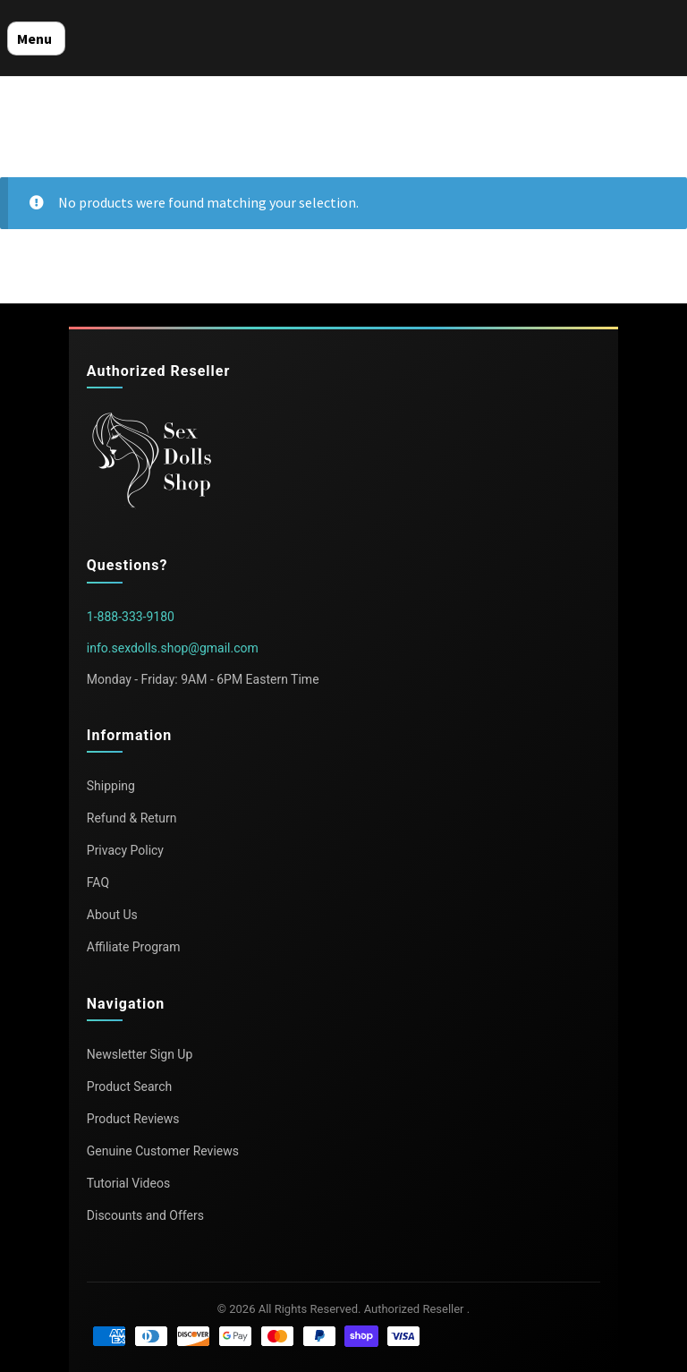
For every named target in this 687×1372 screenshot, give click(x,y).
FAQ (98, 882)
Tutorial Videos (128, 1183)
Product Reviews (133, 1119)
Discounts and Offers (145, 1215)
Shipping (111, 786)
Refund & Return (132, 818)
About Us (112, 915)
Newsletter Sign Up (140, 1054)
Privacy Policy (125, 850)
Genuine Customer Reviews (163, 1151)
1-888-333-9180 (130, 616)
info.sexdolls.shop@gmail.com (173, 648)
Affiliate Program (134, 947)
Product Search (129, 1086)
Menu (34, 38)
